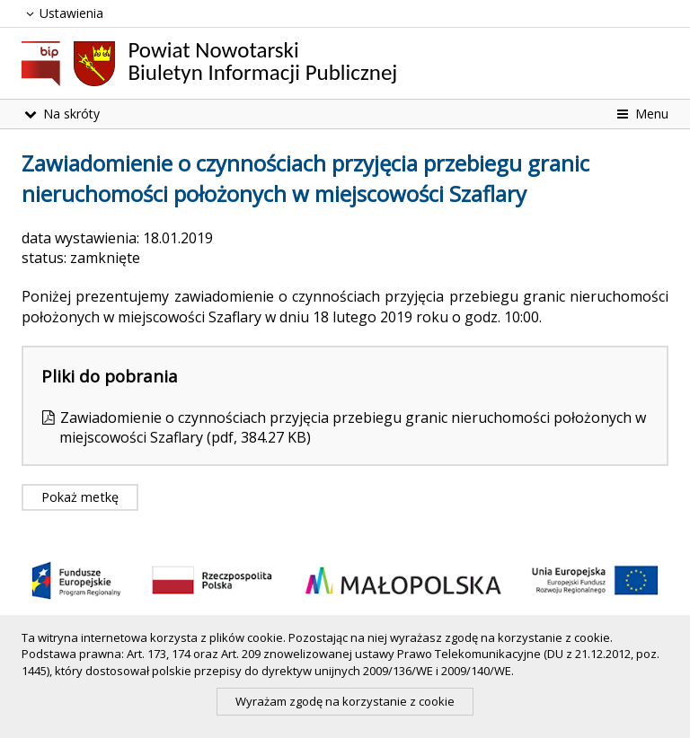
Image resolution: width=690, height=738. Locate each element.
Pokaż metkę (80, 496)
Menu (641, 113)
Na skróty (61, 113)
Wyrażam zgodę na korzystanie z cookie (345, 701)
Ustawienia (62, 13)
